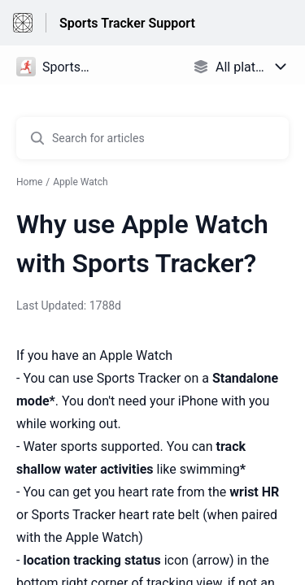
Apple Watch (80, 182)
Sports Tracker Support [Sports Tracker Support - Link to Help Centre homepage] (127, 23)
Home (29, 182)
